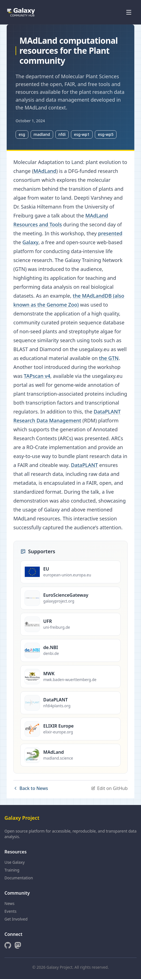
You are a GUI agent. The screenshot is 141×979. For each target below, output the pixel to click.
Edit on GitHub (109, 788)
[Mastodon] (17, 945)
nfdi (62, 134)
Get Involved (16, 919)
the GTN (108, 358)
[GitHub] (7, 945)
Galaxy (30, 242)
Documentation (18, 877)
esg (22, 134)
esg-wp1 (82, 134)
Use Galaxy (14, 862)
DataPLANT (84, 465)
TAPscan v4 (37, 376)
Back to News (30, 788)
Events (10, 911)
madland (42, 134)
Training (11, 870)
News (9, 903)
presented (110, 233)
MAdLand (44, 171)
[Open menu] (128, 12)
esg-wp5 (105, 134)
